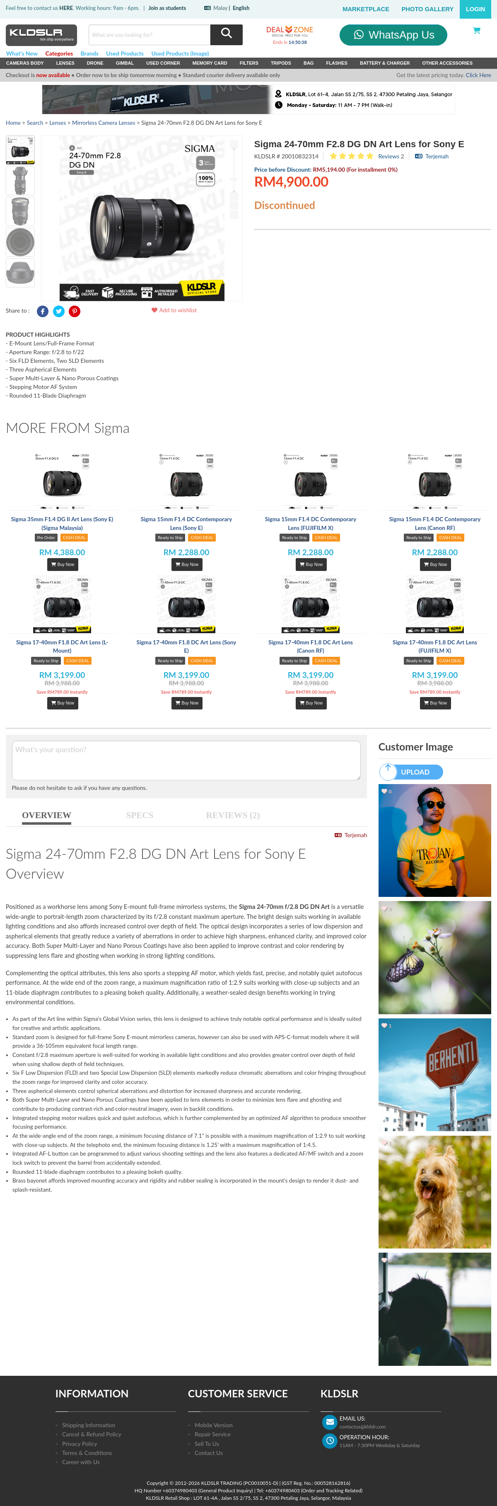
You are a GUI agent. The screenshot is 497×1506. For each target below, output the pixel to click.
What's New (22, 53)
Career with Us (81, 1461)
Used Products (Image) (180, 53)
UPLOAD (408, 772)
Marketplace (366, 9)
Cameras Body (25, 63)
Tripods (281, 63)
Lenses (65, 63)
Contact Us (209, 1452)
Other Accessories (447, 63)
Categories (59, 53)
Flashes (336, 63)
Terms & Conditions (87, 1452)
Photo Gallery (428, 9)
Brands (90, 53)
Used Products (125, 53)
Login (475, 9)
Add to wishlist (174, 309)
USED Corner (163, 63)
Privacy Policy (79, 1443)
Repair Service (213, 1434)
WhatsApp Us (393, 35)
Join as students (167, 8)
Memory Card (210, 63)
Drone (95, 63)
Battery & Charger (385, 63)
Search (35, 122)
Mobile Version (214, 1424)
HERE (66, 8)
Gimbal (125, 63)
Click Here (478, 75)
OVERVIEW (46, 815)
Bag (309, 63)
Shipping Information (88, 1424)
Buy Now (62, 564)
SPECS (140, 815)
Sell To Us (207, 1443)
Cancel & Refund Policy (91, 1434)
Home (13, 122)
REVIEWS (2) (233, 815)
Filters (249, 63)
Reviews (389, 156)
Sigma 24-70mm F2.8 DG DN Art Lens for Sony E (359, 144)
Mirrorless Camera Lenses (103, 122)
